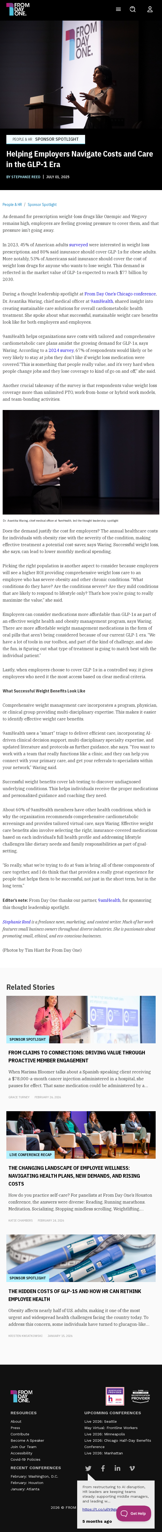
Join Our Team (23, 1447)
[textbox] (81, 583)
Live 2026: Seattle (100, 1421)
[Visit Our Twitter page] (88, 1468)
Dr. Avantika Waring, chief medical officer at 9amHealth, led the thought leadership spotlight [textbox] (61, 520)
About (16, 1421)
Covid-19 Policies (25, 1459)
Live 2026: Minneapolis (104, 1434)
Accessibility (21, 1453)
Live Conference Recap (31, 1154)
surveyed (78, 244)
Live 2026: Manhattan (103, 1453)
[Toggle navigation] (118, 9)
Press (15, 1428)
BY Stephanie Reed (23, 177)
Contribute (20, 1434)
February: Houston (27, 1483)
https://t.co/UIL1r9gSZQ (102, 1509)
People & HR (12, 204)
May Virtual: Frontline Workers (111, 1428)
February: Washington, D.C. (34, 1476)
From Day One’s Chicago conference (120, 293)
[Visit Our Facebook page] (103, 1468)
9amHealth (102, 301)
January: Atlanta (25, 1489)
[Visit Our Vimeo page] (132, 1468)
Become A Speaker (27, 1440)
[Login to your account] (150, 9)
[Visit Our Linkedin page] (117, 1468)
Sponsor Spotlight (42, 204)
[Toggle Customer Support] (133, 1513)
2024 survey (61, 350)
